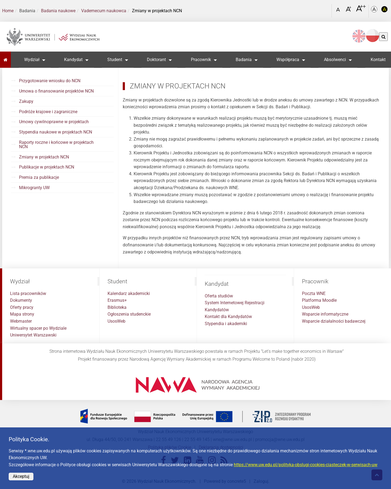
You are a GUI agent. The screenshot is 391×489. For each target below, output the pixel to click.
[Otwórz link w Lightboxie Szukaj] (326, 9)
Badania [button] (244, 59)
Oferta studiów (219, 296)
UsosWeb (116, 321)
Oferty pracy (21, 307)
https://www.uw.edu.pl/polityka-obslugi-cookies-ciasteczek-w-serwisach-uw (305, 464)
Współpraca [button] (287, 59)
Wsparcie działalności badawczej (333, 321)
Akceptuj (21, 476)
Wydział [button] (31, 59)
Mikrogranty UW (34, 187)
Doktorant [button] (156, 59)
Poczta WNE (314, 293)
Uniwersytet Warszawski (33, 335)
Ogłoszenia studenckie (129, 314)
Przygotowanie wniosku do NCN (49, 80)
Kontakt (378, 59)
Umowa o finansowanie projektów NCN (56, 91)
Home (8, 10)
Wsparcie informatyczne (325, 314)
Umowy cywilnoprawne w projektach (54, 121)
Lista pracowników (28, 293)
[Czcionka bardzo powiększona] (360, 10)
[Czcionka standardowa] (339, 11)
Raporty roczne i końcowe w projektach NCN (56, 144)
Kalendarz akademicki (129, 293)
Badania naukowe (58, 10)
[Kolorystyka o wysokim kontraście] (384, 11)
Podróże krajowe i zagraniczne (48, 111)
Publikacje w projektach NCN (46, 167)
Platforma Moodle (319, 300)
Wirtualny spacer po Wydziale (38, 328)
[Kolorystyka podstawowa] (375, 11)
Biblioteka (117, 307)
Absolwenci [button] (335, 59)
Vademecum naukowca (103, 10)
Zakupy (26, 101)
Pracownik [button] (201, 59)
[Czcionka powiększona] (349, 11)
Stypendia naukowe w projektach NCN (55, 132)
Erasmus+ (117, 300)
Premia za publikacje (39, 177)
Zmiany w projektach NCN (44, 157)
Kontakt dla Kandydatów (228, 316)
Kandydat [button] (73, 59)
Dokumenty (21, 300)
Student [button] (114, 59)
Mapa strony (22, 314)
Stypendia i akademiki (226, 323)
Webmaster (21, 321)
